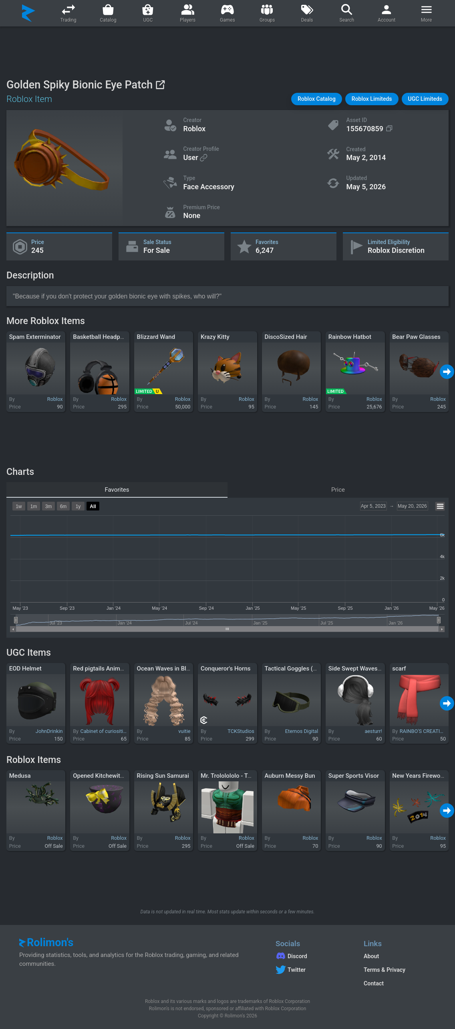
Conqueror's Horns (225, 668)
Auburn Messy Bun (289, 775)
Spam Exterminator (35, 336)
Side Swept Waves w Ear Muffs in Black (381, 668)
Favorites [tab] (117, 489)
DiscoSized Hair (285, 336)
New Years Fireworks (420, 775)
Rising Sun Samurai (163, 775)
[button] (316, 99)
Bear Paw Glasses (416, 336)
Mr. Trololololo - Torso (230, 775)
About (371, 956)
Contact (374, 983)
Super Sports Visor (353, 775)
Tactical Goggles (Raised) (298, 668)
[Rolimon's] (28, 13)
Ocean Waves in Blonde (168, 668)
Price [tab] (338, 489)
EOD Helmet (25, 668)
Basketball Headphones (104, 336)
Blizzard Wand (156, 336)
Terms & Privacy (384, 970)
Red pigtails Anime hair (104, 668)
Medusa (20, 775)
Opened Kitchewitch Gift (105, 775)
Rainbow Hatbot (349, 336)
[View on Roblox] (160, 84)
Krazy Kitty (215, 336)
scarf (399, 668)
